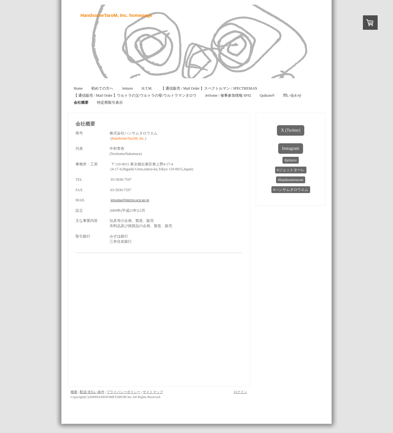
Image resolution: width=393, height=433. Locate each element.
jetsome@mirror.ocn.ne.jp (130, 200)
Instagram (290, 148)
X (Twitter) (290, 130)
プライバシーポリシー (123, 392)
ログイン (240, 392)
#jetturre (290, 160)
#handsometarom (290, 180)
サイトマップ (153, 392)
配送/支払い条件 (92, 392)
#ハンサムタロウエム (290, 190)
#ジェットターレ (291, 170)
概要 (74, 392)
